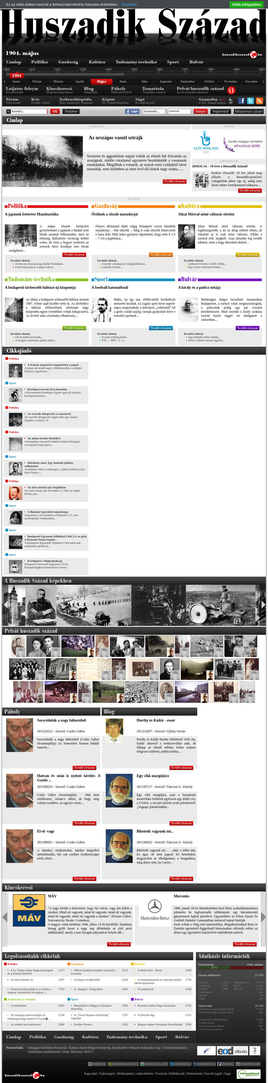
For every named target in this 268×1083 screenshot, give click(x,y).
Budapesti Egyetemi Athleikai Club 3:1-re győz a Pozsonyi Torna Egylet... (55, 538)
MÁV (52, 896)
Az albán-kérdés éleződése (44, 438)
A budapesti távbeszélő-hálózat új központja (40, 287)
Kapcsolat (90, 1073)
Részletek (129, 4)
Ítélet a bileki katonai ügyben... (205, 340)
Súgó (227, 1073)
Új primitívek (145, 989)
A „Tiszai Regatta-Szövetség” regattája (90, 1016)
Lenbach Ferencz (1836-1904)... (206, 263)
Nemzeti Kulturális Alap (145, 1048)
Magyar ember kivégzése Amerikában (159, 1024)
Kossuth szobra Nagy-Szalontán (156, 1005)
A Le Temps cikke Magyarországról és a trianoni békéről (30, 972)
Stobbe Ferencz (83, 1024)
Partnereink (194, 1073)
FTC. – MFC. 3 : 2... (113, 340)
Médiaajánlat (125, 1073)
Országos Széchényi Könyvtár (47, 1048)
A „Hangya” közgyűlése (88, 989)
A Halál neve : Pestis (149, 970)
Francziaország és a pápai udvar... (34, 267)
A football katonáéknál (109, 287)
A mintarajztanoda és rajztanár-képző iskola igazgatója (158, 981)
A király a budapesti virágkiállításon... (123, 263)
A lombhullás (18, 1005)
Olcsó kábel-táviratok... (28, 337)
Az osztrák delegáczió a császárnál (49, 413)
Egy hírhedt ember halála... (203, 337)
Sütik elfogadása (246, 4)
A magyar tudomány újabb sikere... (35, 340)
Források (161, 1073)
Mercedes (181, 896)
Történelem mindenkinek (44, 1052)
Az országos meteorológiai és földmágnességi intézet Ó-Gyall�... (29, 1016)
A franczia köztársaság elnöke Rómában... (39, 263)
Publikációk (177, 1073)
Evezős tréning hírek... (114, 337)
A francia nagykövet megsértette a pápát (53, 364)
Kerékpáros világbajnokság (44, 560)
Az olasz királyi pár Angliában (46, 487)
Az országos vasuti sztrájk (116, 137)
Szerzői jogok (213, 1073)
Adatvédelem (144, 1073)
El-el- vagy (45, 831)
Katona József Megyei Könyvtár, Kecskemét (98, 1048)
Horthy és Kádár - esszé (156, 720)
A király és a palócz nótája (199, 287)
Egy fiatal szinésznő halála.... (204, 267)
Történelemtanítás (174, 1048)
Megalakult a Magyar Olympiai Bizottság (91, 1007)
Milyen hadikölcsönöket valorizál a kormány (93, 972)
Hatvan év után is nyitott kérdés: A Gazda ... (68, 778)
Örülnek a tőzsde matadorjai (114, 214)
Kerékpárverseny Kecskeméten (47, 389)
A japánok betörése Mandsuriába (32, 214)
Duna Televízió (72, 1052)
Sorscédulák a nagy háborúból (61, 720)
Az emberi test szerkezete (25, 1024)
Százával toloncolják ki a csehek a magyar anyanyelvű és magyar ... (29, 990)
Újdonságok (107, 1073)
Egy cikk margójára (153, 776)
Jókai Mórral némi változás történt (206, 214)
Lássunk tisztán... (111, 267)
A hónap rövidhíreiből (87, 979)
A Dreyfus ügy (146, 1014)
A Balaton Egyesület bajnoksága (47, 511)
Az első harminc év (21, 979)
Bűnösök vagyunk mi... (155, 831)
